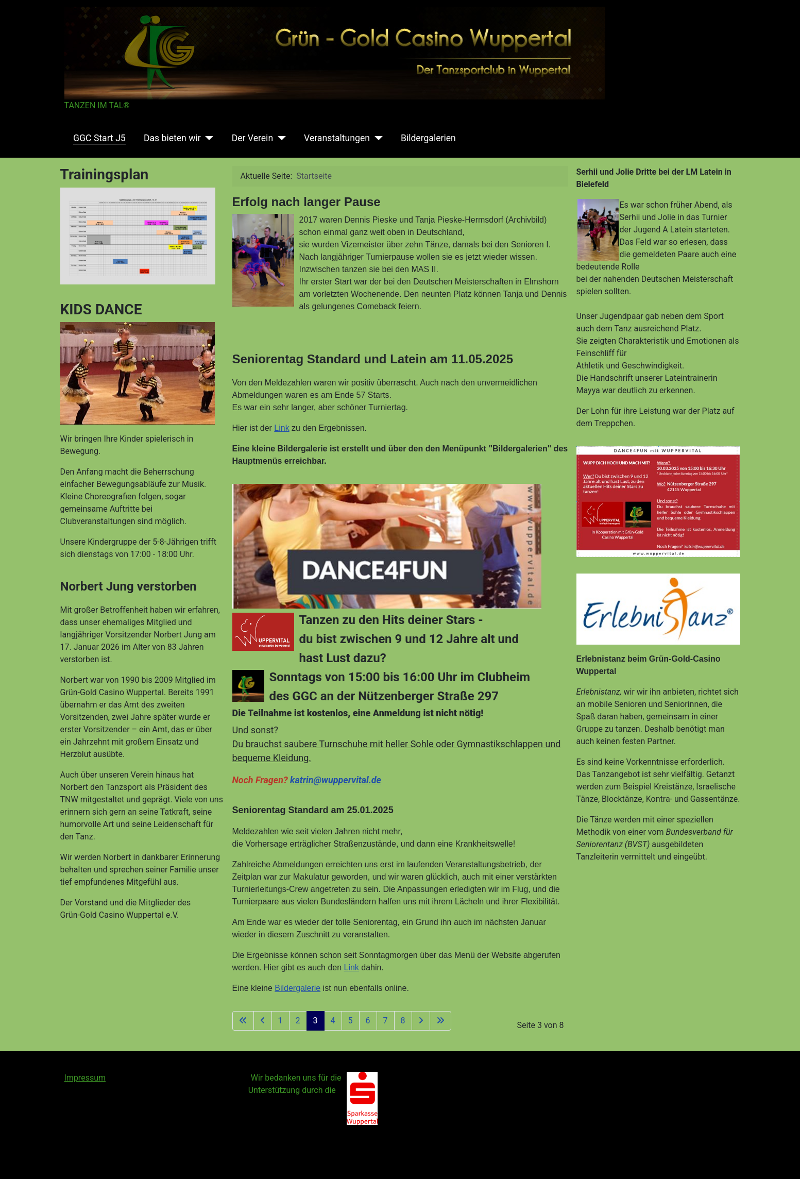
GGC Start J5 (99, 138)
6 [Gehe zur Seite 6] (368, 1020)
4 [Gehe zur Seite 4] (333, 1020)
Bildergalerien (428, 138)
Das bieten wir (172, 138)
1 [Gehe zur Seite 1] (280, 1020)
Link (281, 428)
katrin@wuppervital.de (335, 779)
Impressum (85, 1078)
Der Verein (252, 138)
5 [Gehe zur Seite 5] (350, 1020)
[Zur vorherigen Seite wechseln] (262, 1021)
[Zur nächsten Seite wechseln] (421, 1021)
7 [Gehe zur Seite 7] (385, 1020)
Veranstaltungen (337, 138)
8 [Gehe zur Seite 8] (403, 1020)
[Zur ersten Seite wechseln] (243, 1021)
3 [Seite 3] (315, 1020)
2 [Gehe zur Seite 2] (298, 1020)
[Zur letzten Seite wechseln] (440, 1021)
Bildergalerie (297, 988)
